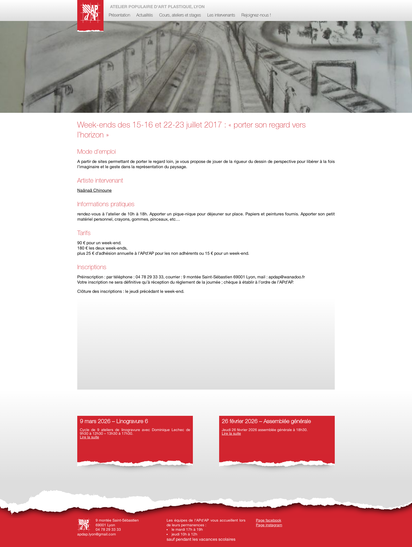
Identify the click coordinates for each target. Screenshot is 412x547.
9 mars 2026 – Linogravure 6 (114, 421)
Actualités (144, 15)
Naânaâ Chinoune (94, 190)
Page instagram (269, 525)
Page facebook (268, 520)
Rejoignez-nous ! (256, 15)
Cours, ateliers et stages (180, 15)
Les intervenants (221, 15)
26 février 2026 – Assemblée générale (266, 421)
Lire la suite (89, 437)
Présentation (119, 15)
